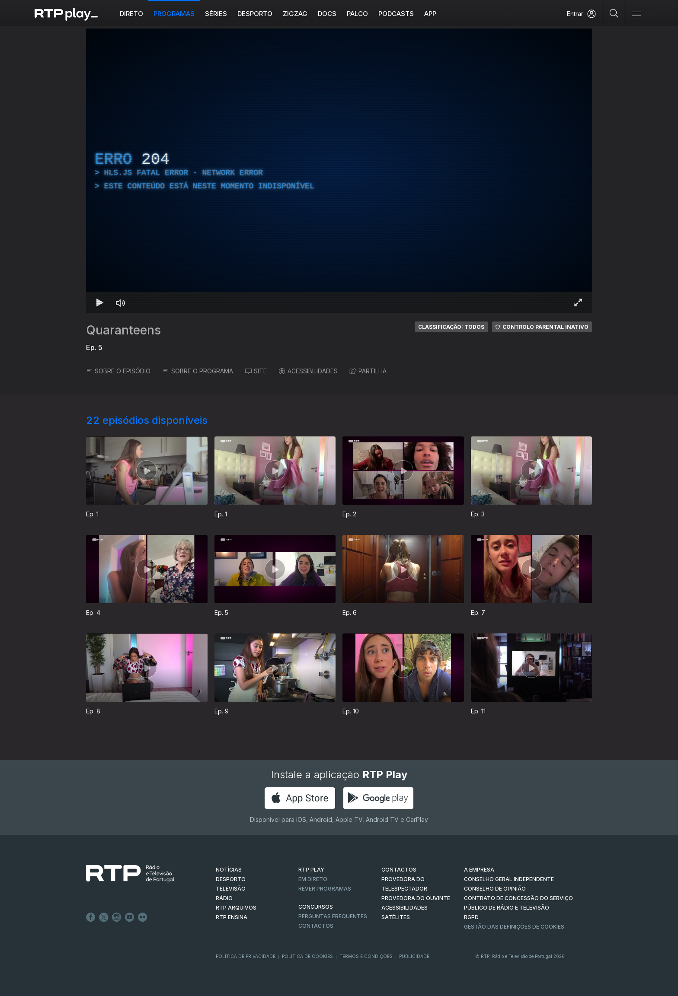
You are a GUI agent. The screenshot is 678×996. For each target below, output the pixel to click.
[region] (339, 171)
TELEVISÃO (231, 888)
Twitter (104, 917)
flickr (142, 917)
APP (430, 14)
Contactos (315, 926)
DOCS (327, 14)
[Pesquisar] (614, 13)
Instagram (117, 917)
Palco (357, 14)
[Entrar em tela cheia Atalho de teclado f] (578, 302)
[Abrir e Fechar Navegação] (636, 14)
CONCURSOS (315, 907)
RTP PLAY (311, 869)
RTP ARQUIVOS (236, 907)
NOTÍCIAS (229, 869)
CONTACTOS (398, 869)
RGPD (471, 917)
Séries (216, 14)
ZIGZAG (295, 14)
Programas (174, 14)
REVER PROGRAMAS (324, 888)
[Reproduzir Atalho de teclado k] (100, 302)
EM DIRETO (312, 879)
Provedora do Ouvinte (415, 898)
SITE (256, 371)
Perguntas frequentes (332, 916)
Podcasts (396, 14)
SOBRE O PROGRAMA (198, 371)
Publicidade (414, 956)
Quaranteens (123, 330)
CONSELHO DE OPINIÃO (495, 888)
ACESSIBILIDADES (308, 371)
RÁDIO (224, 898)
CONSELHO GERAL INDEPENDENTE (509, 879)
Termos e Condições (366, 956)
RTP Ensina (231, 917)
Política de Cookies (307, 956)
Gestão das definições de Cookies (514, 926)
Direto (131, 14)
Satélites (395, 917)
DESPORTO (231, 879)
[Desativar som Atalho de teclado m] (120, 302)
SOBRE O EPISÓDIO (118, 371)
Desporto (254, 14)
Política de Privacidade (245, 956)
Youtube (129, 917)
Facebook (91, 917)
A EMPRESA (479, 869)
